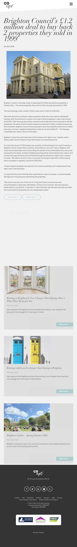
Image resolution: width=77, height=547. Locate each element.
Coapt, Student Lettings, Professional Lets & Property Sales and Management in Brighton (9, 5)
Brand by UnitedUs (38, 532)
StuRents (38, 498)
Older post (12, 197)
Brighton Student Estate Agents (48, 500)
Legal (53, 498)
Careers (17, 498)
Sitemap (59, 498)
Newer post (30, 197)
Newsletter (30, 498)
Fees (23, 498)
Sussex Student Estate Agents (28, 500)
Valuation (46, 498)
